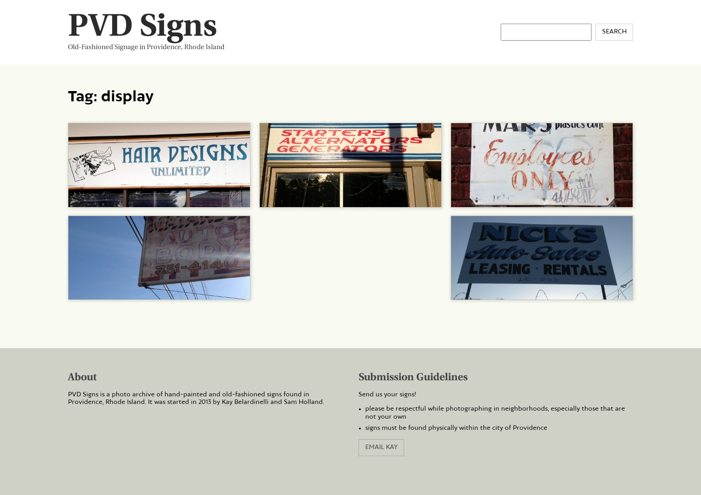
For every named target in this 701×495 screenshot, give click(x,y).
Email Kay (381, 447)
